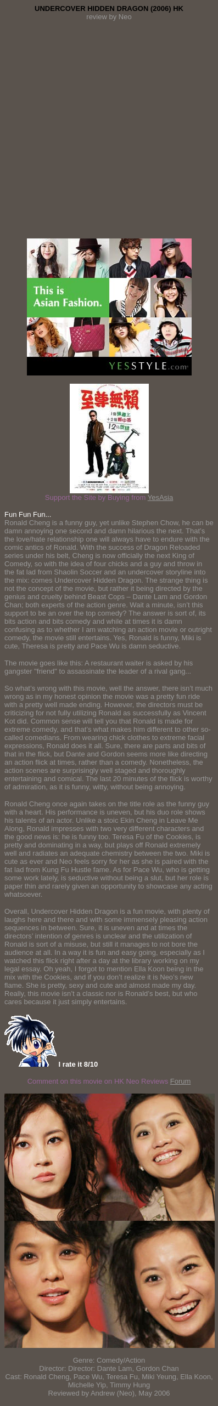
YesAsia (161, 497)
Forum (180, 1081)
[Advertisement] (109, 129)
